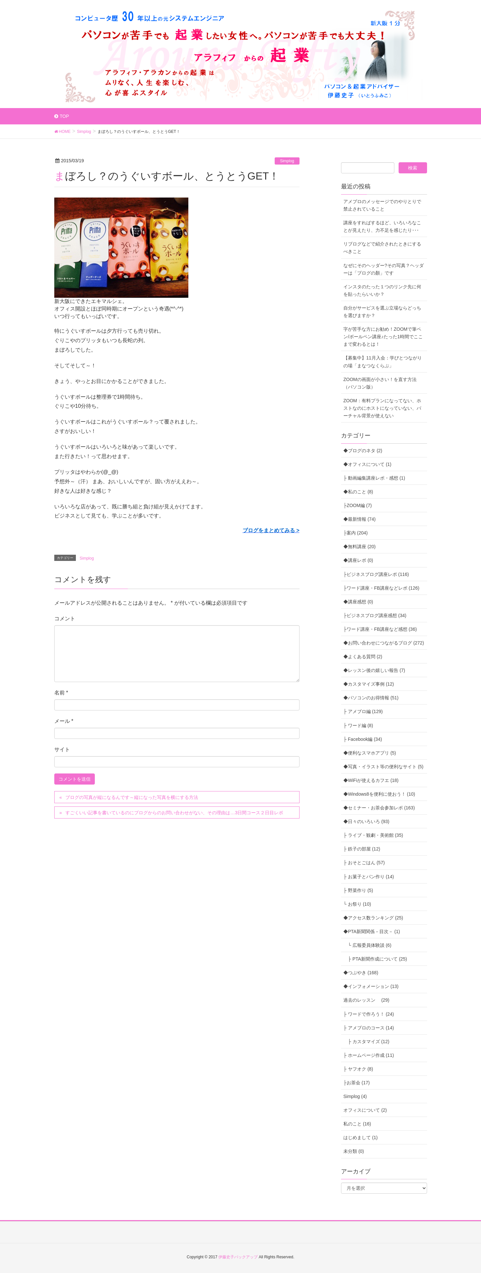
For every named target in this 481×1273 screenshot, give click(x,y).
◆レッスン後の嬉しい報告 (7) (374, 670)
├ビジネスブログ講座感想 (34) (374, 615)
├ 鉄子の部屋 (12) (361, 848)
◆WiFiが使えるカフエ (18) (371, 780)
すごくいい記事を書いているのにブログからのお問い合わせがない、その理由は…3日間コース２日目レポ (174, 812)
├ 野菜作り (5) (358, 890)
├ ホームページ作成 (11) (368, 1055)
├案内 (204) (355, 532)
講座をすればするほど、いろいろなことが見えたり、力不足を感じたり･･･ (382, 226)
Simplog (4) (355, 1096)
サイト (62, 749)
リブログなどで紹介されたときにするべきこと (382, 247)
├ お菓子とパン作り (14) (368, 876)
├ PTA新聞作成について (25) (375, 959)
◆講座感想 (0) (358, 601)
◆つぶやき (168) (360, 972)
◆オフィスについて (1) (367, 464)
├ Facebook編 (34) (362, 739)
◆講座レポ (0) (358, 560)
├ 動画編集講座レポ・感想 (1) (374, 478)
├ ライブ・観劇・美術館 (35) (373, 835)
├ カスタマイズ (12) (366, 1041)
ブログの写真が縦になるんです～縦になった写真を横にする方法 (131, 797)
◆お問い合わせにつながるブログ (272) (383, 642)
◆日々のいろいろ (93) (366, 821)
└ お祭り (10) (357, 904)
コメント (64, 618)
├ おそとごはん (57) (364, 862)
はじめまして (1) (360, 1137)
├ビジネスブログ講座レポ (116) (376, 574)
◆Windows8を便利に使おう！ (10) (379, 794)
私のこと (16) (357, 1123)
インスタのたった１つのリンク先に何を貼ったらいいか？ (382, 290)
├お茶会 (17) (356, 1082)
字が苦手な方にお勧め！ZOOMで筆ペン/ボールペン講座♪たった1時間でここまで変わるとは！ (383, 336)
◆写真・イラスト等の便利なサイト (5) (383, 766)
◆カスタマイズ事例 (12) (368, 684)
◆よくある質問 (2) (362, 656)
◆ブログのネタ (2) (362, 450)
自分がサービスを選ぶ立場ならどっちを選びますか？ (382, 311)
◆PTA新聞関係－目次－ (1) (371, 931)
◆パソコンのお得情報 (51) (371, 697)
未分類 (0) (353, 1151)
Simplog (287, 161)
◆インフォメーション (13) (371, 986)
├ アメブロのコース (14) (368, 1027)
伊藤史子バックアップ (238, 1257)
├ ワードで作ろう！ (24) (368, 1014)
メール (64, 721)
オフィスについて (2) (365, 1110)
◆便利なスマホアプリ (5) (369, 753)
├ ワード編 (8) (358, 725)
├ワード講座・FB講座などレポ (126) (381, 588)
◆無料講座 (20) (359, 546)
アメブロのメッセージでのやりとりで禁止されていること (382, 205)
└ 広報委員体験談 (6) (367, 945)
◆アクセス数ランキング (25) (373, 917)
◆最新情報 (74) (359, 519)
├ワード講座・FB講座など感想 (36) (380, 629)
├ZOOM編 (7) (357, 505)
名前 (61, 692)
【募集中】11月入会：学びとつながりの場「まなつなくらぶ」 (382, 361)
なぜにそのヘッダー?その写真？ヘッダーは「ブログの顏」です (383, 269)
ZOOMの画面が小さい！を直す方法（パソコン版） (380, 383)
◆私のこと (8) (358, 491)
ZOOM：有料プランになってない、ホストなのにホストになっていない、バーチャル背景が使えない (382, 408)
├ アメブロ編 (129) (363, 711)
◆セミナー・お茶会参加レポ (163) (379, 807)
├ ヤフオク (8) (358, 1069)
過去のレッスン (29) (366, 1000)
